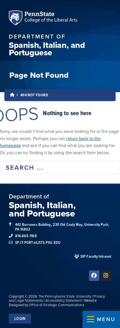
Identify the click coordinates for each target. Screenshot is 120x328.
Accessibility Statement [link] (63, 300)
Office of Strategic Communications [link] (56, 305)
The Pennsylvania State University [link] (64, 296)
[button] (101, 319)
